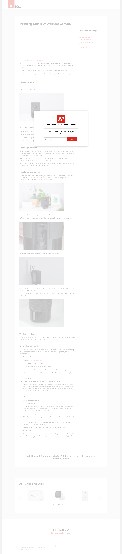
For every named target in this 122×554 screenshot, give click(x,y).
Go (72, 139)
